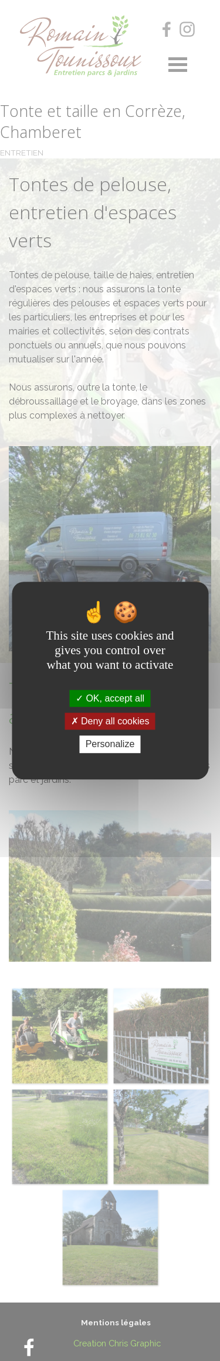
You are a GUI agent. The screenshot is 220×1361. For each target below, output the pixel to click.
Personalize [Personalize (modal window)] (110, 744)
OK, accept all (110, 698)
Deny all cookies (110, 721)
